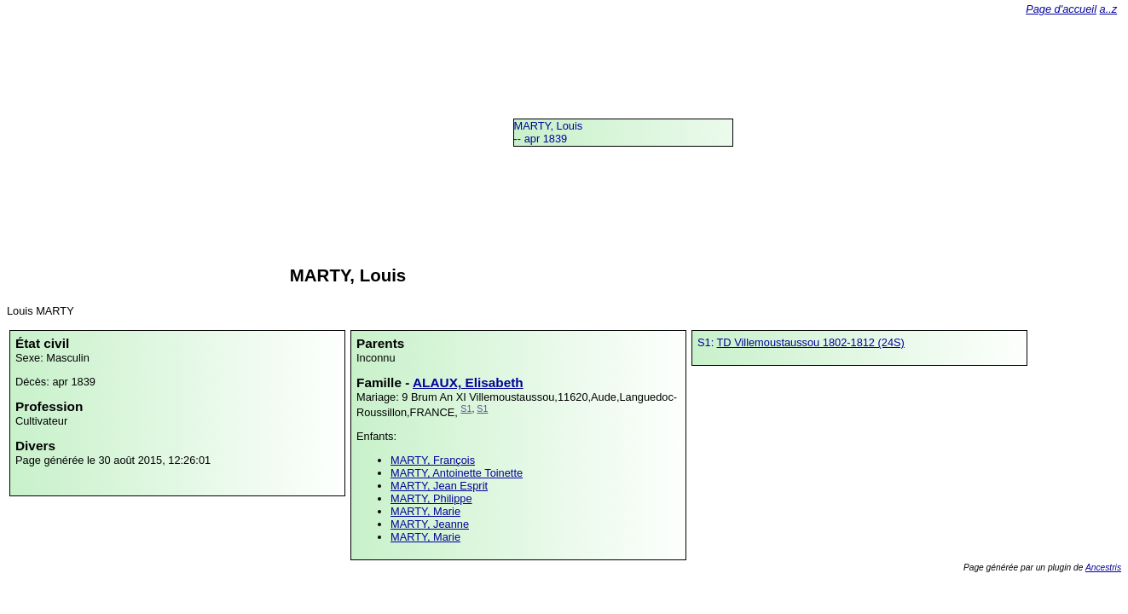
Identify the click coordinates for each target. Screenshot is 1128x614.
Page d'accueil (1061, 9)
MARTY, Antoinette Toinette (456, 472)
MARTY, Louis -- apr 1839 (548, 132)
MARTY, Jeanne (429, 524)
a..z (1109, 9)
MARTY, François (432, 460)
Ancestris (1103, 567)
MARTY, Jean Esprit (439, 485)
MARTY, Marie (425, 511)
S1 (465, 408)
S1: (707, 342)
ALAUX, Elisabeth (468, 382)
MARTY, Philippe (431, 498)
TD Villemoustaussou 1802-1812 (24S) (811, 342)
